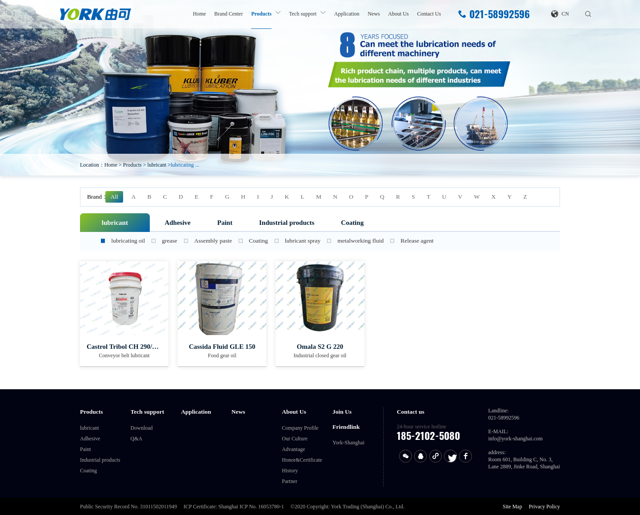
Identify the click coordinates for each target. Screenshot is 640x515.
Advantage (293, 449)
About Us (398, 14)
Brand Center (228, 14)
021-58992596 (494, 14)
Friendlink (346, 426)
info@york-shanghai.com (515, 438)
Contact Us (429, 14)
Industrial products (286, 222)
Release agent (417, 240)
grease (169, 240)
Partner (289, 481)
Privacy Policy (544, 506)
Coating (352, 222)
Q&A (137, 438)
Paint (224, 222)
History (290, 470)
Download (142, 428)
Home (199, 14)
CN (560, 14)
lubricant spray (303, 240)
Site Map (512, 506)
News (374, 14)
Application (347, 14)
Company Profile (300, 428)
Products (261, 14)
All (114, 196)
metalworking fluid (360, 240)
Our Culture (295, 438)
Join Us (342, 411)
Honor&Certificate (302, 460)
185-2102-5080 (428, 436)
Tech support (302, 14)
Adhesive (177, 222)
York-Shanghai (348, 442)
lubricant (157, 165)
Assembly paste (213, 240)
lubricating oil (128, 240)
